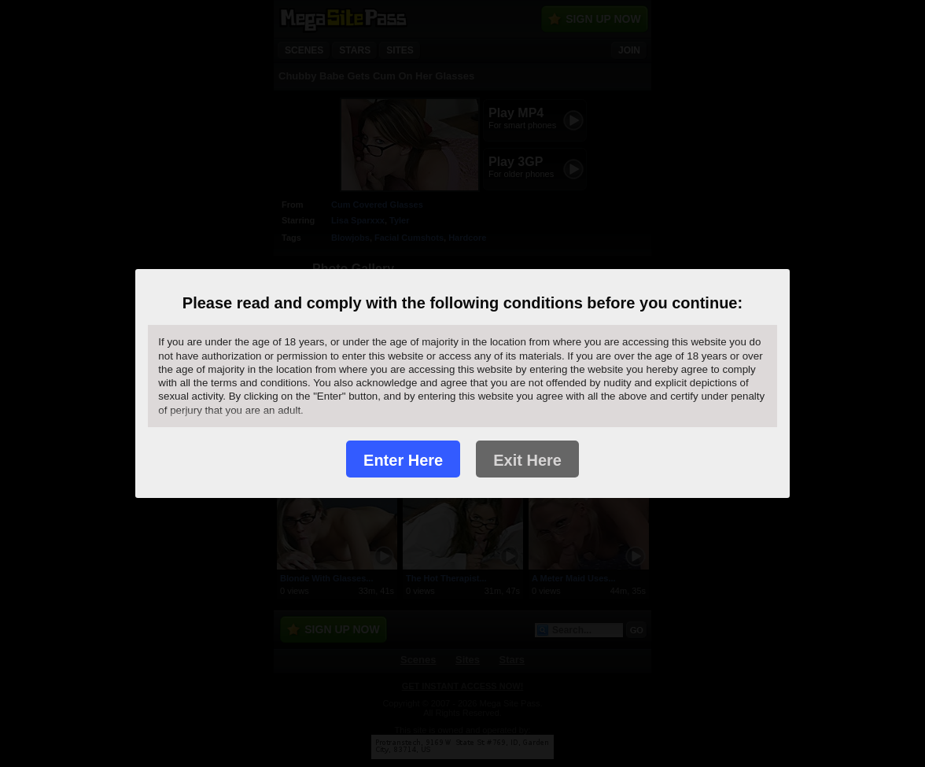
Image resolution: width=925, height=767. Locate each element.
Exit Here (527, 460)
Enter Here (403, 460)
